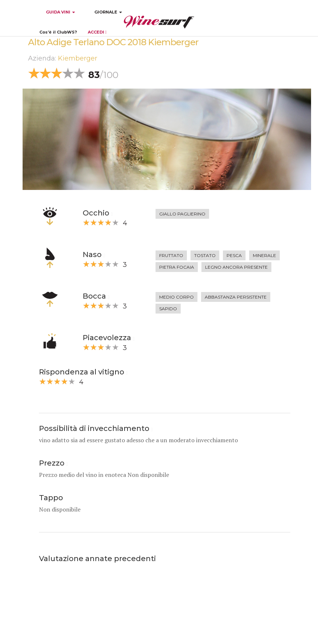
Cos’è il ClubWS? (58, 32)
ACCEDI (97, 32)
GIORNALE (108, 12)
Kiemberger (77, 58)
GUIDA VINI (60, 12)
